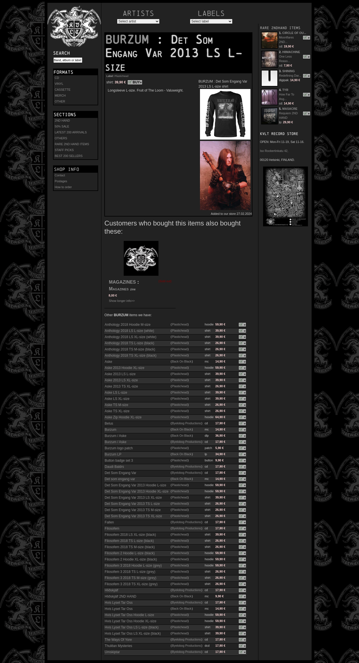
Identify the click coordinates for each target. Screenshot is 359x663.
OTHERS (61, 138)
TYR (285, 90)
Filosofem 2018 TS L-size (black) (129, 541)
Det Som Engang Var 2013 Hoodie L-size (135, 485)
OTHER (60, 101)
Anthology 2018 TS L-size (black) (129, 343)
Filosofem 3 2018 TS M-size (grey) (130, 578)
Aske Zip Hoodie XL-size (123, 417)
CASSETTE (62, 89)
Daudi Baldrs (114, 467)
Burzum (110, 430)
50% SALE (62, 126)
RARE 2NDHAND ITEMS (280, 28)
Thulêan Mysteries (118, 646)
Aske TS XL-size (117, 411)
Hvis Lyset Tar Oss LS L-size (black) (131, 627)
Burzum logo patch (119, 448)
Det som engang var (120, 479)
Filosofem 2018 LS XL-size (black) (130, 535)
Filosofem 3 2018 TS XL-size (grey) (131, 584)
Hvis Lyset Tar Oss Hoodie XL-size (130, 621)
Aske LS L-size (116, 393)
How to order (63, 187)
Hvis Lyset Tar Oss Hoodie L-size (129, 615)
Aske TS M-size (116, 405)
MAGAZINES (122, 282)
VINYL (59, 83)
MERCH (60, 95)
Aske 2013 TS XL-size (121, 386)
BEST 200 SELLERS (68, 156)
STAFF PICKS (64, 150)
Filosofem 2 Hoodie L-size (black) (130, 553)
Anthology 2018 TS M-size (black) (130, 349)
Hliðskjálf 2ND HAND (120, 596)
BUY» (137, 82)
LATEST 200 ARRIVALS (71, 132)
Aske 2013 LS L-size (120, 374)
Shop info (66, 169)
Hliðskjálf (111, 590)
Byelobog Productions (186, 423)
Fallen (109, 522)
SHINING (288, 71)
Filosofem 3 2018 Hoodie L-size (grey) (133, 566)
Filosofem (112, 528)
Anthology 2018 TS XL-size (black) (131, 355)
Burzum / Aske (115, 436)
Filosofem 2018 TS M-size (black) (130, 547)
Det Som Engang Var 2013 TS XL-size (133, 516)
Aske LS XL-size (117, 399)
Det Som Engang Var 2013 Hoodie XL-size (136, 491)
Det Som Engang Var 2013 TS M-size (133, 510)
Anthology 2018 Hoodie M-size (127, 325)
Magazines (118, 288)
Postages (61, 181)
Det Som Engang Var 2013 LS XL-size (133, 498)
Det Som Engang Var (120, 473)
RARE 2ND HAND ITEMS (72, 144)
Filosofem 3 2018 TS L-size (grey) (130, 572)
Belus (109, 423)
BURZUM (130, 39)
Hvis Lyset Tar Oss (118, 603)
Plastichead (121, 76)
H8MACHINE (291, 52)
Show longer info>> (122, 300)
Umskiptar (112, 652)
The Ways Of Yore (118, 640)
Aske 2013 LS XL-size (121, 380)
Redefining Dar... (290, 75)
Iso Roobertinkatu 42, (274, 150)
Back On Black (182, 361)
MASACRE (290, 108)
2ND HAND (62, 120)
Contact (60, 175)
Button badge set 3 (119, 460)
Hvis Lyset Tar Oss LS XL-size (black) (133, 633)
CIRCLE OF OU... (294, 33)
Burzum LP (113, 454)
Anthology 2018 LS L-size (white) (129, 331)
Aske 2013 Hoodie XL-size (124, 368)
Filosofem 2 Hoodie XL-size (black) (131, 559)
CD (57, 77)
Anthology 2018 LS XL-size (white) (130, 337)
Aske (108, 362)
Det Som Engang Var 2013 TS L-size (132, 504)
